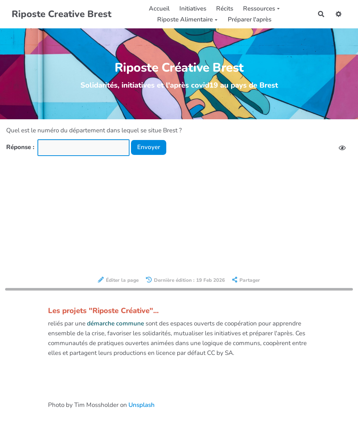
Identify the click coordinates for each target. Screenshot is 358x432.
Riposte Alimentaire (187, 19)
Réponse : (21, 147)
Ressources (261, 8)
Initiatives (192, 8)
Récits (224, 8)
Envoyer (148, 147)
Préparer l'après (249, 19)
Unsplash (141, 405)
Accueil (159, 8)
